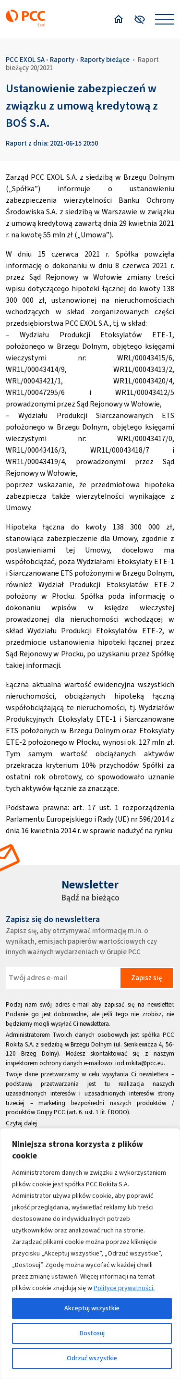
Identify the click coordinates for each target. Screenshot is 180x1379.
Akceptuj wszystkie (92, 1308)
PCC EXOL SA (25, 59)
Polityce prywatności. (124, 1288)
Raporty (62, 59)
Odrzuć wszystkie (92, 1358)
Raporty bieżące (105, 59)
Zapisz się (146, 978)
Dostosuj (92, 1333)
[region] (90, 1253)
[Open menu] (164, 19)
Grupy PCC (50, 1112)
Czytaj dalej (21, 1123)
